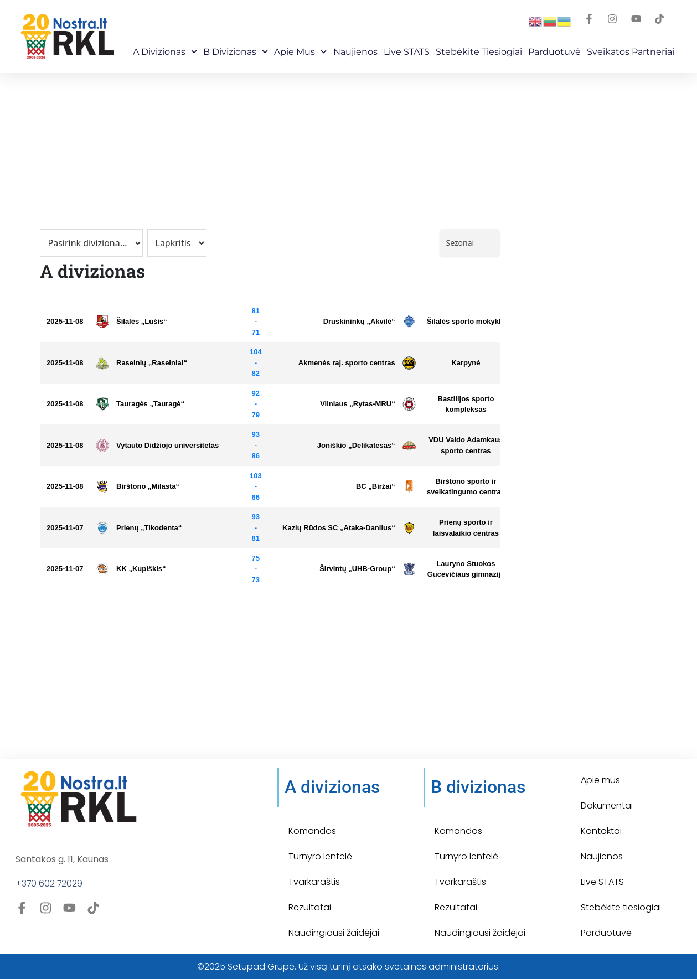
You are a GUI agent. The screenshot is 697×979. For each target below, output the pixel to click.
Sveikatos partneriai (630, 51)
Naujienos (355, 51)
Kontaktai (601, 831)
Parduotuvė (554, 51)
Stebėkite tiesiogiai (621, 907)
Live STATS (407, 51)
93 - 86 (256, 445)
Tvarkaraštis (314, 882)
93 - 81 (256, 527)
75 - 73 (256, 569)
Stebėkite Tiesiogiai (479, 51)
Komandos (312, 831)
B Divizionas (235, 51)
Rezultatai (309, 907)
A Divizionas (165, 51)
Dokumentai (607, 805)
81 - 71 (256, 321)
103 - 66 (256, 486)
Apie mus (300, 51)
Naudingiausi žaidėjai (333, 932)
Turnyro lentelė (320, 856)
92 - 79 (256, 404)
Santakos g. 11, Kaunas (62, 859)
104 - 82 (256, 362)
